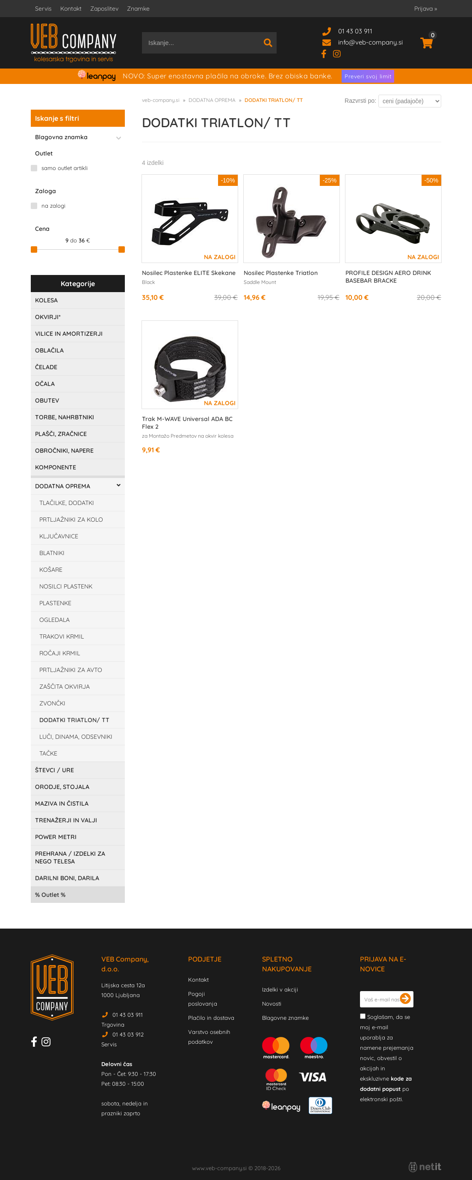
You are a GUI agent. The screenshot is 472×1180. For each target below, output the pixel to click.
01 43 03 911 (355, 31)
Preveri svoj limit (368, 76)
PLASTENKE (55, 603)
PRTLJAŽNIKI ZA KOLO (71, 519)
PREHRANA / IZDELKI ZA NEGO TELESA (70, 857)
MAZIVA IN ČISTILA (61, 803)
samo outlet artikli (64, 167)
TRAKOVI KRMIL (61, 636)
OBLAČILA (49, 350)
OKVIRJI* (48, 317)
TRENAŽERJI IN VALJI (66, 820)
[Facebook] (327, 53)
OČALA (45, 384)
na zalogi (53, 205)
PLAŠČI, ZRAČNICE (61, 434)
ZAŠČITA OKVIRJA (64, 686)
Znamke (138, 8)
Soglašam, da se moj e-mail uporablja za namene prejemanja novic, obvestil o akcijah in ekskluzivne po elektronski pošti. (386, 1057)
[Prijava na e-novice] (405, 999)
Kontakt (71, 8)
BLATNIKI (52, 553)
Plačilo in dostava (211, 1017)
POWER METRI (56, 837)
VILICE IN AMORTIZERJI (69, 334)
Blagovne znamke (285, 1017)
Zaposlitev (104, 8)
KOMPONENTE (55, 467)
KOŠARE (50, 570)
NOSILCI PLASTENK (65, 586)
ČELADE (46, 367)
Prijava (425, 8)
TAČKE (48, 753)
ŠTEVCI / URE (54, 770)
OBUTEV (47, 400)
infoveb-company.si (370, 42)
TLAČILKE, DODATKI (66, 503)
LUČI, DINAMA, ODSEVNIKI (75, 737)
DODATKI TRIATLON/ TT (74, 720)
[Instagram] (340, 53)
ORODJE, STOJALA (62, 787)
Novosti (271, 1003)
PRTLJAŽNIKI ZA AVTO (70, 670)
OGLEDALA (54, 620)
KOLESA (46, 300)
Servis (43, 8)
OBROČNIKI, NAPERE (64, 450)
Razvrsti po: (360, 100)
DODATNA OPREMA (62, 486)
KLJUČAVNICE (58, 536)
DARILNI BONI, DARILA (67, 878)
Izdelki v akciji (280, 989)
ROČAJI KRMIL (59, 653)
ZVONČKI (52, 703)
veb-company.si (161, 100)
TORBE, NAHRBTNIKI (64, 417)
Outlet (50, 895)
